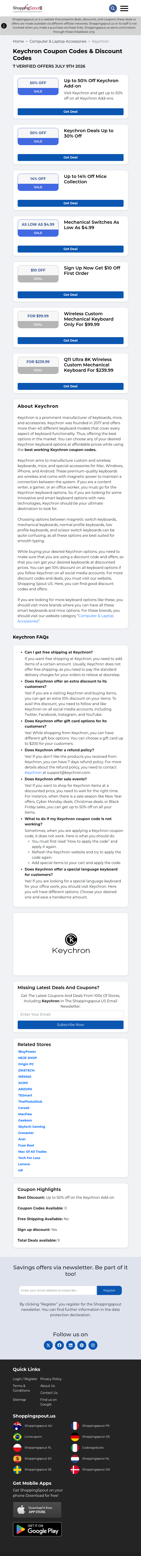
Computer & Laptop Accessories (57, 41)
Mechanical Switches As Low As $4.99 (91, 224)
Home (18, 41)
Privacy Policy (51, 1379)
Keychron (33, 773)
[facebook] (59, 1345)
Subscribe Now (70, 1025)
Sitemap (19, 1400)
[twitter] (48, 1345)
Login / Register (25, 1379)
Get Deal (70, 112)
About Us (47, 1386)
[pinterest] (81, 1345)
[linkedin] (70, 1345)
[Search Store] (113, 8)
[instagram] (92, 1345)
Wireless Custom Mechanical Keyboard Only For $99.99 (89, 319)
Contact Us (49, 1393)
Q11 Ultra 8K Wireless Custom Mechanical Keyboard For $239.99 (89, 365)
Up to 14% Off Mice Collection (85, 179)
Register (109, 1290)
